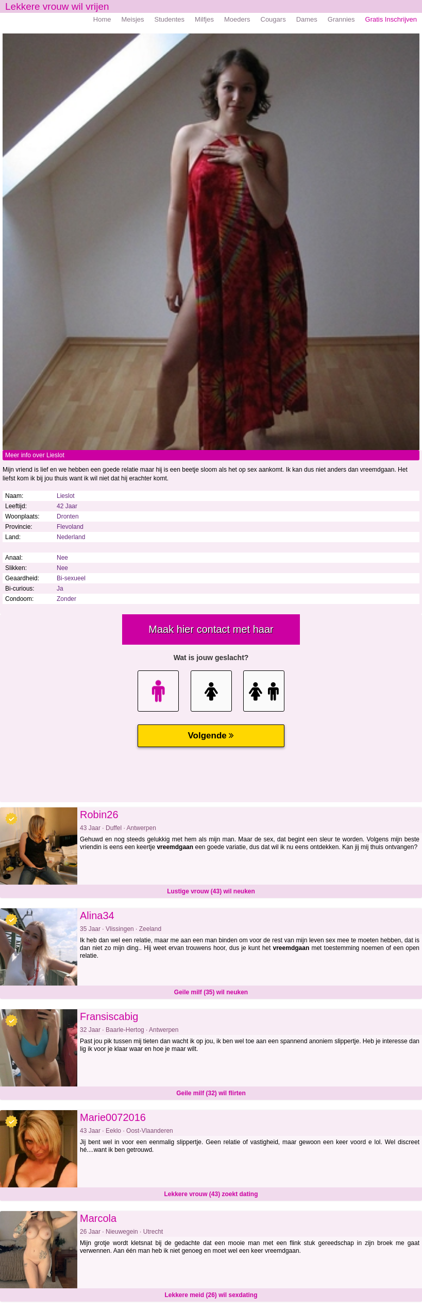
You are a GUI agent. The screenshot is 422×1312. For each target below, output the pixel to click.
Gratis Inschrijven (391, 19)
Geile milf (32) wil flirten (211, 1093)
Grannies (341, 19)
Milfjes (204, 19)
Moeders (237, 19)
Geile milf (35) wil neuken (211, 992)
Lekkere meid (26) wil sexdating (210, 1295)
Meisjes (132, 19)
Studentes (170, 19)
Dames (306, 19)
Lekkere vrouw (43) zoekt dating (211, 1194)
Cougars (273, 19)
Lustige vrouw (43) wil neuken (211, 891)
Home (102, 19)
